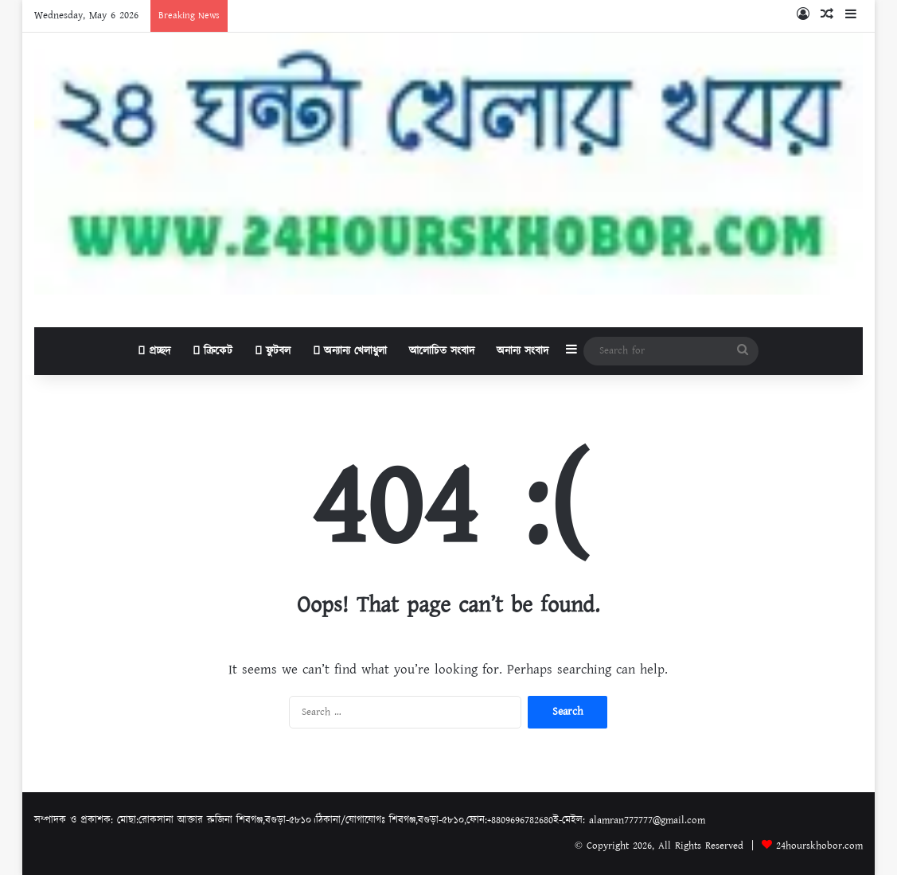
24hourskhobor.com (819, 846)
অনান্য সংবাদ (522, 351)
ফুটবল (273, 351)
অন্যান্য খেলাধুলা (350, 351)
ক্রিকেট (212, 351)
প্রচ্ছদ (154, 351)
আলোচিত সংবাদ (441, 351)
